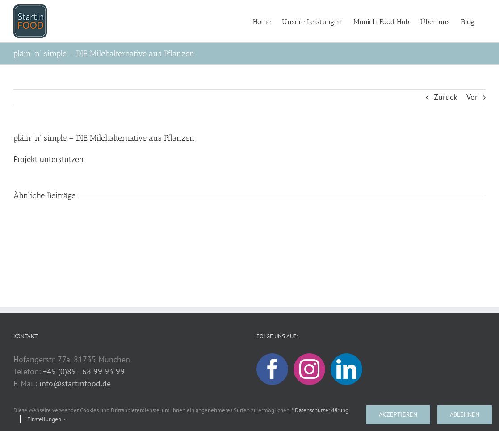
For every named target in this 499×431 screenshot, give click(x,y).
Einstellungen (46, 419)
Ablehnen (464, 414)
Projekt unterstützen (48, 159)
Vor (472, 97)
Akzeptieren (398, 414)
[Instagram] (309, 369)
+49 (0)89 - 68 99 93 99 (84, 371)
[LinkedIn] (346, 369)
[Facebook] (272, 369)
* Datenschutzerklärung (320, 410)
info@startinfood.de (75, 383)
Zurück (445, 97)
